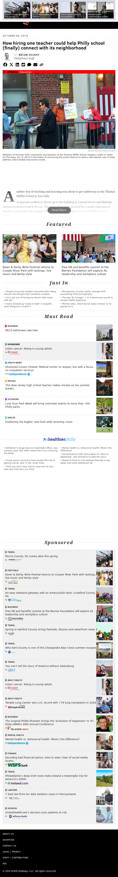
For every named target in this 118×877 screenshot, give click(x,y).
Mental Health (16, 735)
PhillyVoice (8, 25)
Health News (15, 362)
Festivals (13, 570)
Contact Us (9, 845)
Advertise (8, 839)
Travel (11, 552)
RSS (5, 863)
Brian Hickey (29, 54)
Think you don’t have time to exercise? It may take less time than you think (28, 468)
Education (25, 72)
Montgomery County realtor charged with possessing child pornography (82, 292)
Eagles (11, 417)
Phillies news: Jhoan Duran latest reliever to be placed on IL (85, 305)
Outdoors (13, 399)
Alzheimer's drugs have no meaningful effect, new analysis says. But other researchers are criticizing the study (31, 450)
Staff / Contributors (15, 857)
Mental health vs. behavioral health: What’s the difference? (86, 449)
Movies (12, 380)
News (25, 24)
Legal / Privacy (12, 851)
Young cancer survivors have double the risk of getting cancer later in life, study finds (29, 461)
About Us (8, 833)
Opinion (12, 72)
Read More (59, 210)
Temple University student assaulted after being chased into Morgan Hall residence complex (30, 292)
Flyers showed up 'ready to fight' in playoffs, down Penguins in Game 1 (28, 305)
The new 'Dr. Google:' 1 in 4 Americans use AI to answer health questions (86, 299)
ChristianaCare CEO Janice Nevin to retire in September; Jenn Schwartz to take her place (84, 455)
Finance (12, 753)
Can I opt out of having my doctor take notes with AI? (28, 299)
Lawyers (12, 789)
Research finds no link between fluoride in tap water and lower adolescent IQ (85, 461)
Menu (112, 25)
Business (13, 325)
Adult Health (15, 680)
